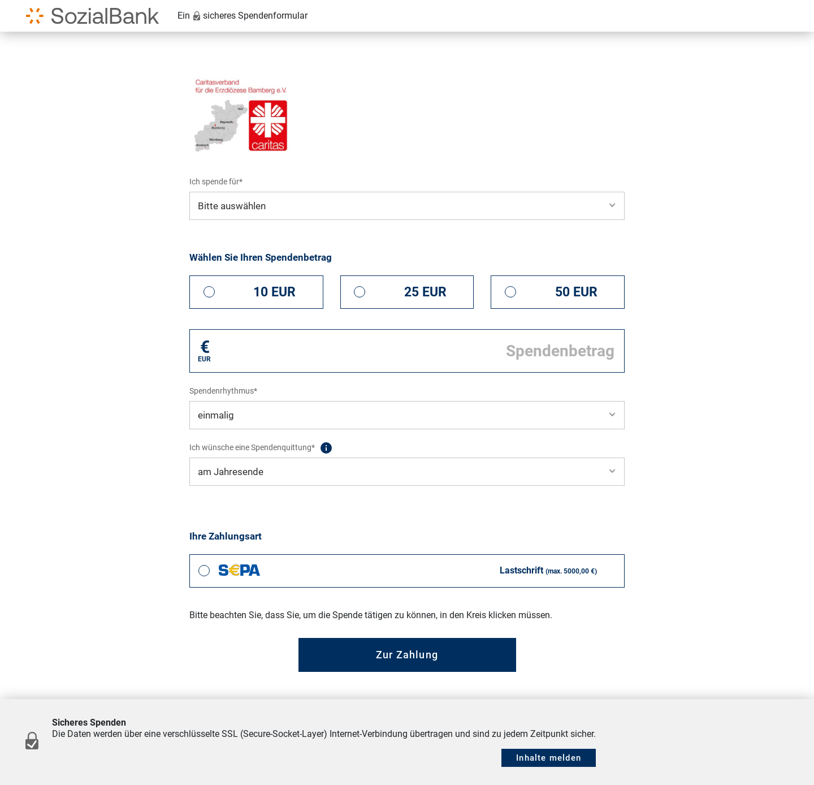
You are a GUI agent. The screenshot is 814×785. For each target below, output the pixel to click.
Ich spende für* (216, 182)
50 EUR (576, 292)
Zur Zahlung (407, 655)
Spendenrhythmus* (223, 391)
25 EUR (425, 292)
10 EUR (274, 292)
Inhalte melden (548, 758)
